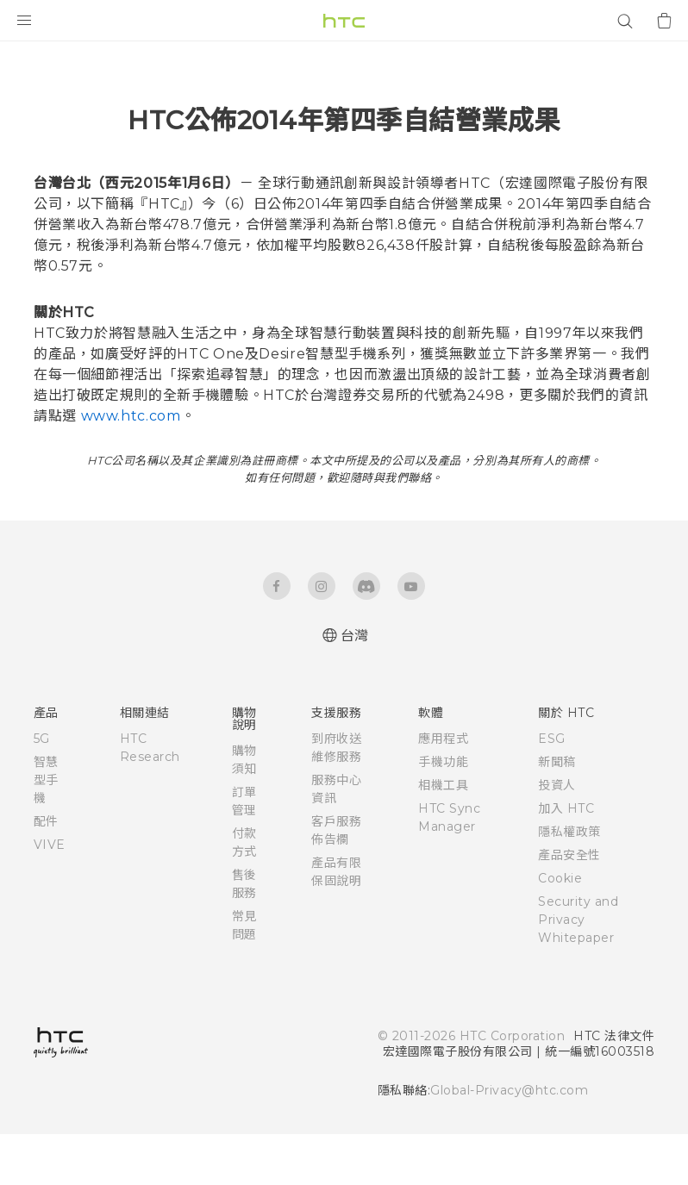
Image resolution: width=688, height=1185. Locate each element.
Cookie (560, 929)
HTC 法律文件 (613, 1087)
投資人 (557, 836)
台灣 (355, 686)
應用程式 (443, 789)
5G (42, 789)
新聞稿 (557, 812)
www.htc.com (131, 466)
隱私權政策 (569, 882)
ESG (552, 789)
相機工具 (443, 836)
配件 (46, 872)
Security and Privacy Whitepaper (578, 970)
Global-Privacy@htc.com (509, 1141)
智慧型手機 (46, 831)
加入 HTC (566, 859)
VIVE (50, 895)
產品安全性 (569, 906)
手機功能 (443, 812)
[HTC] (344, 20)
